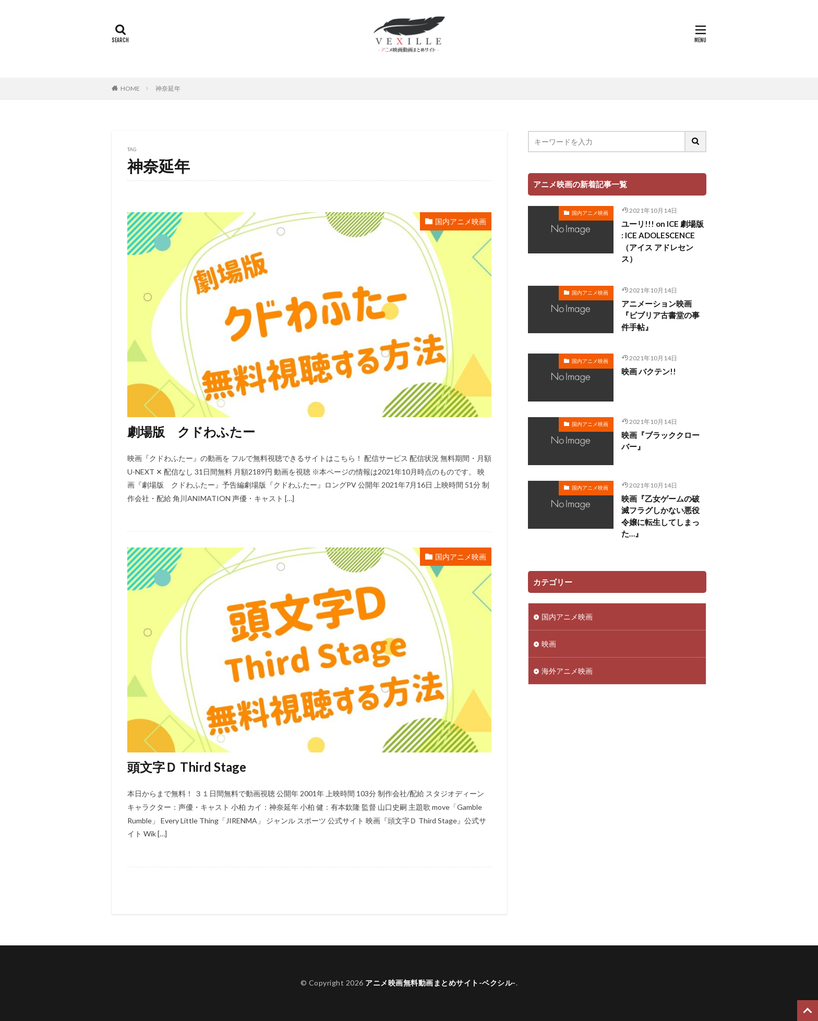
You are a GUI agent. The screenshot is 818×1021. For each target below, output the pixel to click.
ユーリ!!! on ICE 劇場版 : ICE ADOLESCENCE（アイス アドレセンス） (662, 241)
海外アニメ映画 (567, 670)
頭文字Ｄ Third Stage (186, 766)
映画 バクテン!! (648, 371)
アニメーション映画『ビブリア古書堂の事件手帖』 (660, 315)
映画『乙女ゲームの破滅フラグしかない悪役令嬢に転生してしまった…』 (660, 516)
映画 (549, 643)
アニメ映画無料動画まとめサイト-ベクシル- (440, 982)
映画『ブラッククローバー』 (660, 441)
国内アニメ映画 (460, 221)
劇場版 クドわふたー (191, 431)
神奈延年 (168, 88)
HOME (130, 88)
